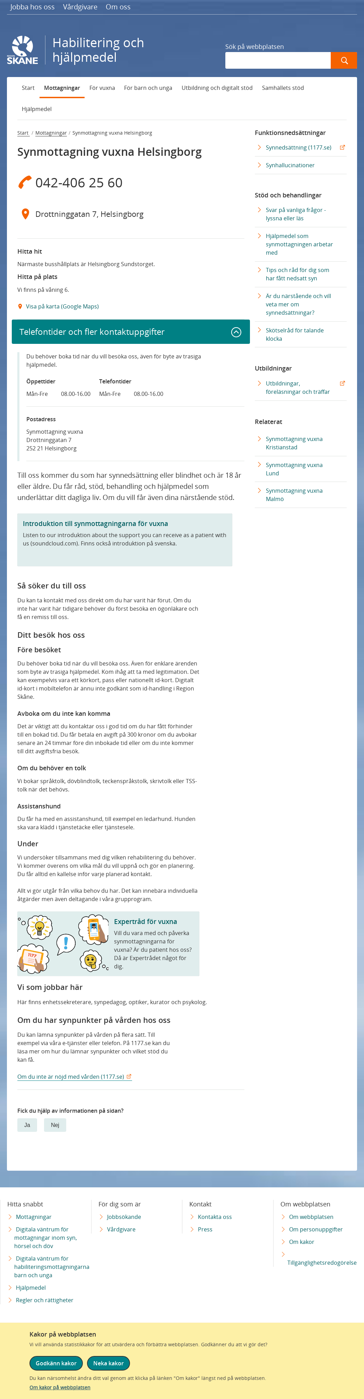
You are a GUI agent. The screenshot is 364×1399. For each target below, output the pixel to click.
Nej (55, 1125)
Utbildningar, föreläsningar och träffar (298, 388)
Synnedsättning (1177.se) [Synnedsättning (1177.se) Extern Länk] (298, 147)
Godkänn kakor (56, 1363)
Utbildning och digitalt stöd (217, 88)
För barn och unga (148, 88)
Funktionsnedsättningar (290, 132)
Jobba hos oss (32, 6)
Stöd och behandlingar (288, 195)
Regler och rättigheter (44, 1300)
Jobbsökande (124, 1217)
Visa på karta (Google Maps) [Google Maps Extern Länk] (62, 306)
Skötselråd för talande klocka (295, 334)
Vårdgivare (80, 6)
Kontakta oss (215, 1217)
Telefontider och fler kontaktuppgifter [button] (92, 331)
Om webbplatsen (311, 1217)
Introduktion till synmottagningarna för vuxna (95, 523)
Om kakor (301, 1242)
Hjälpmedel (37, 109)
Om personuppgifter (316, 1229)
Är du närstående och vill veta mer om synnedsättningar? (298, 304)
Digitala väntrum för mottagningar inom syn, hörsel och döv (45, 1238)
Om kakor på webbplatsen (59, 1387)
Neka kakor (108, 1363)
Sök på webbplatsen (254, 46)
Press (205, 1229)
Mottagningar (62, 88)
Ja (27, 1125)
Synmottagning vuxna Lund (294, 469)
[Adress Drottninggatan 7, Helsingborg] (130, 214)
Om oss (118, 6)
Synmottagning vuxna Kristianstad (294, 443)
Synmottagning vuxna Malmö (294, 495)
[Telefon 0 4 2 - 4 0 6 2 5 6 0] (130, 182)
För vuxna (102, 88)
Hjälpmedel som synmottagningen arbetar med (299, 244)
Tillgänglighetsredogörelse (322, 1262)
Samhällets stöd (283, 88)
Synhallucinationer (290, 165)
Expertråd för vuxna (145, 921)
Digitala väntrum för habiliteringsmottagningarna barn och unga (51, 1267)
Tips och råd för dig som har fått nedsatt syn (297, 274)
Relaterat (268, 421)
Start (28, 88)
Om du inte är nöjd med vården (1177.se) (70, 1076)
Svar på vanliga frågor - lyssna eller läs (296, 214)
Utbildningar (273, 368)
